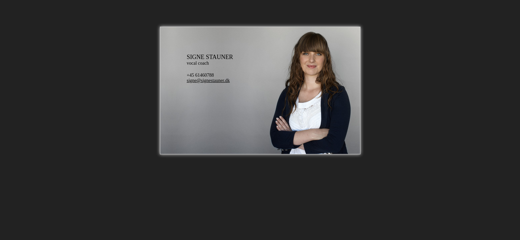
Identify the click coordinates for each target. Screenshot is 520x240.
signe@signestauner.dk (208, 80)
